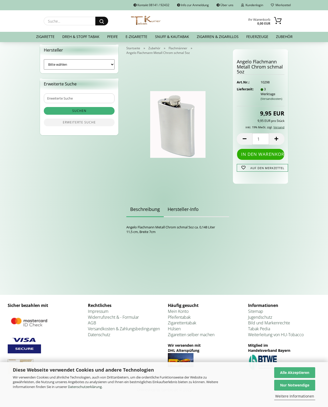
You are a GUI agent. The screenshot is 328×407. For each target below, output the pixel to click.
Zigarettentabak (182, 326)
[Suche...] (101, 21)
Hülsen (174, 332)
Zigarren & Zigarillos (218, 36)
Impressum (98, 314)
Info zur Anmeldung (193, 5)
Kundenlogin (252, 5)
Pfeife (112, 36)
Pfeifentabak (179, 320)
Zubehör (284, 36)
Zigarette (45, 36)
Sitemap (255, 314)
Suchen (79, 114)
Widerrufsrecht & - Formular (113, 320)
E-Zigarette (136, 36)
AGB (92, 326)
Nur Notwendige (294, 385)
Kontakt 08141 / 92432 (151, 5)
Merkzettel (281, 5)
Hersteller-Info (183, 212)
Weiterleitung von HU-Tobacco (276, 338)
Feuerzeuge (257, 36)
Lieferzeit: (245, 92)
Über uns (225, 5)
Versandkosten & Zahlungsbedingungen (124, 332)
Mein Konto (178, 314)
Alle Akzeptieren (294, 372)
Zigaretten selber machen (191, 338)
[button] (244, 142)
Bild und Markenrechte (269, 326)
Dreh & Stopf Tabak (80, 36)
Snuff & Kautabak (172, 36)
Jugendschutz (260, 320)
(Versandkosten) (271, 102)
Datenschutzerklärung (85, 386)
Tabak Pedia (259, 332)
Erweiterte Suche (79, 125)
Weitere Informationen (294, 396)
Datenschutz (99, 338)
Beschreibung (145, 212)
